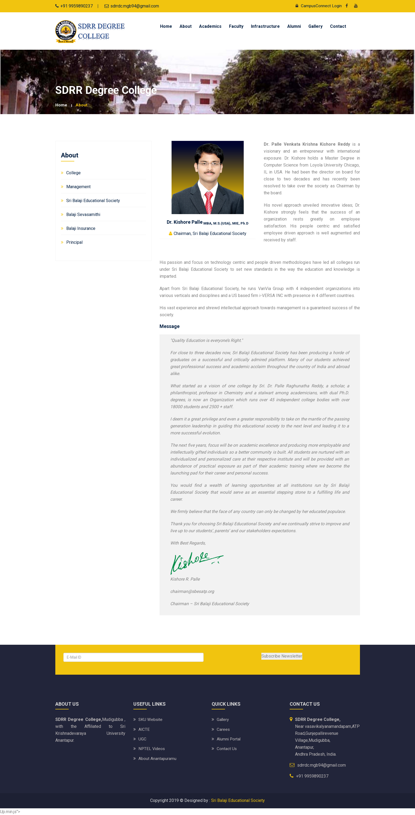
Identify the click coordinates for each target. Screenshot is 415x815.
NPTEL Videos (152, 748)
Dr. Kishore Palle (208, 222)
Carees (223, 729)
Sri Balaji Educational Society (93, 200)
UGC (142, 738)
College (73, 172)
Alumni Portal (229, 738)
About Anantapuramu (157, 757)
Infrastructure (265, 26)
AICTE (144, 729)
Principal (74, 242)
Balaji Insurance (80, 228)
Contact (338, 26)
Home (166, 26)
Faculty (236, 26)
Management (78, 186)
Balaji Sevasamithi (83, 214)
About (186, 26)
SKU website (150, 719)
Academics (210, 26)
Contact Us (227, 748)
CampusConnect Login (317, 5)
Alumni (294, 26)
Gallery (315, 26)
